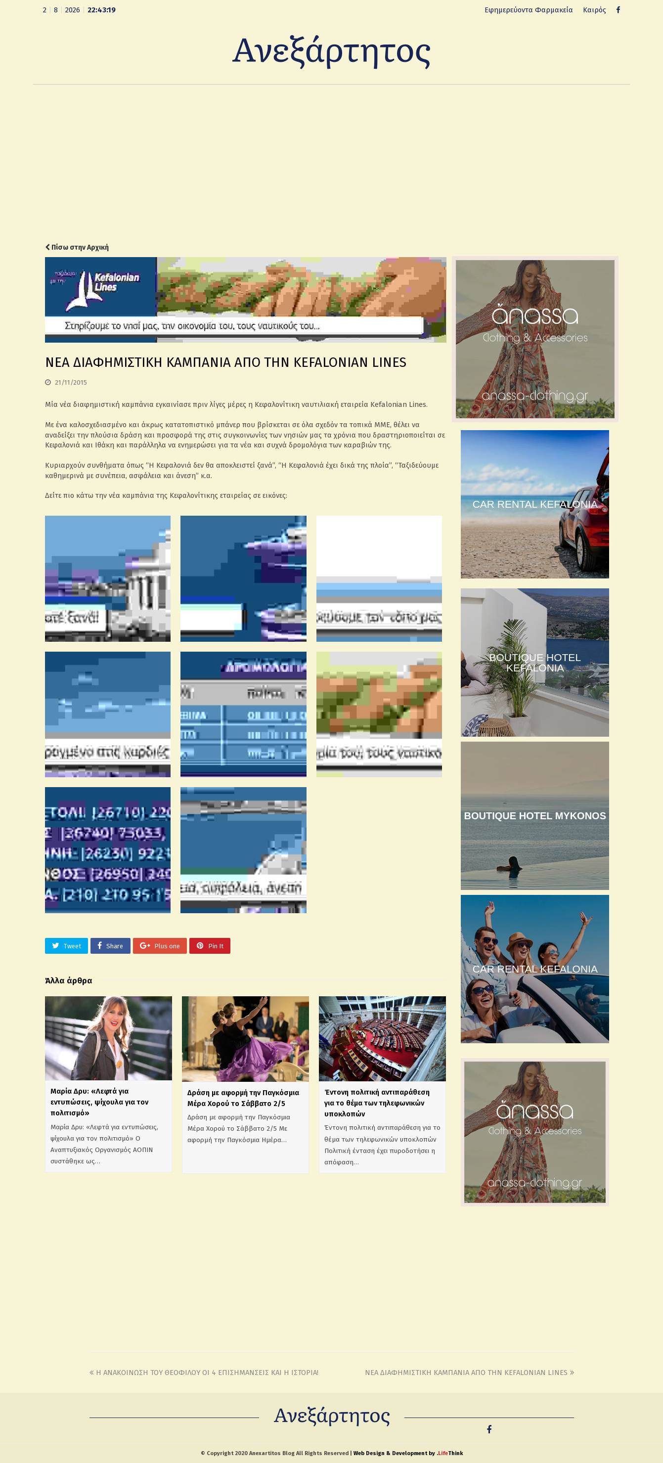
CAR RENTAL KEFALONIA (535, 504)
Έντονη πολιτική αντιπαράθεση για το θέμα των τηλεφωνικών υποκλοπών (377, 1103)
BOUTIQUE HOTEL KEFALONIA (535, 662)
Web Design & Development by (408, 1453)
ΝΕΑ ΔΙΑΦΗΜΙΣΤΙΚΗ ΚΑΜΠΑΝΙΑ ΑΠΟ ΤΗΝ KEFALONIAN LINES (469, 1372)
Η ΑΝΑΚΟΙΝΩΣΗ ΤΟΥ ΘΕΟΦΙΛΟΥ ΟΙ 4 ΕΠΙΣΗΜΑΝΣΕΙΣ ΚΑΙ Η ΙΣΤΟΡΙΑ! (203, 1372)
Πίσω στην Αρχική (77, 247)
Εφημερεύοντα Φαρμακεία (529, 9)
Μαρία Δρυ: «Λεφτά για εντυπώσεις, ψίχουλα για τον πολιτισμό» (99, 1102)
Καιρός (594, 9)
